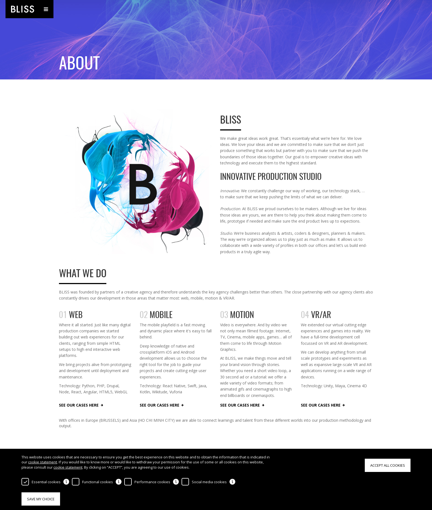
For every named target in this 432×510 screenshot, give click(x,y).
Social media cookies (209, 481)
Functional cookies (97, 481)
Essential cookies (46, 481)
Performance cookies (152, 481)
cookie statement (42, 462)
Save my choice (41, 498)
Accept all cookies (387, 465)
